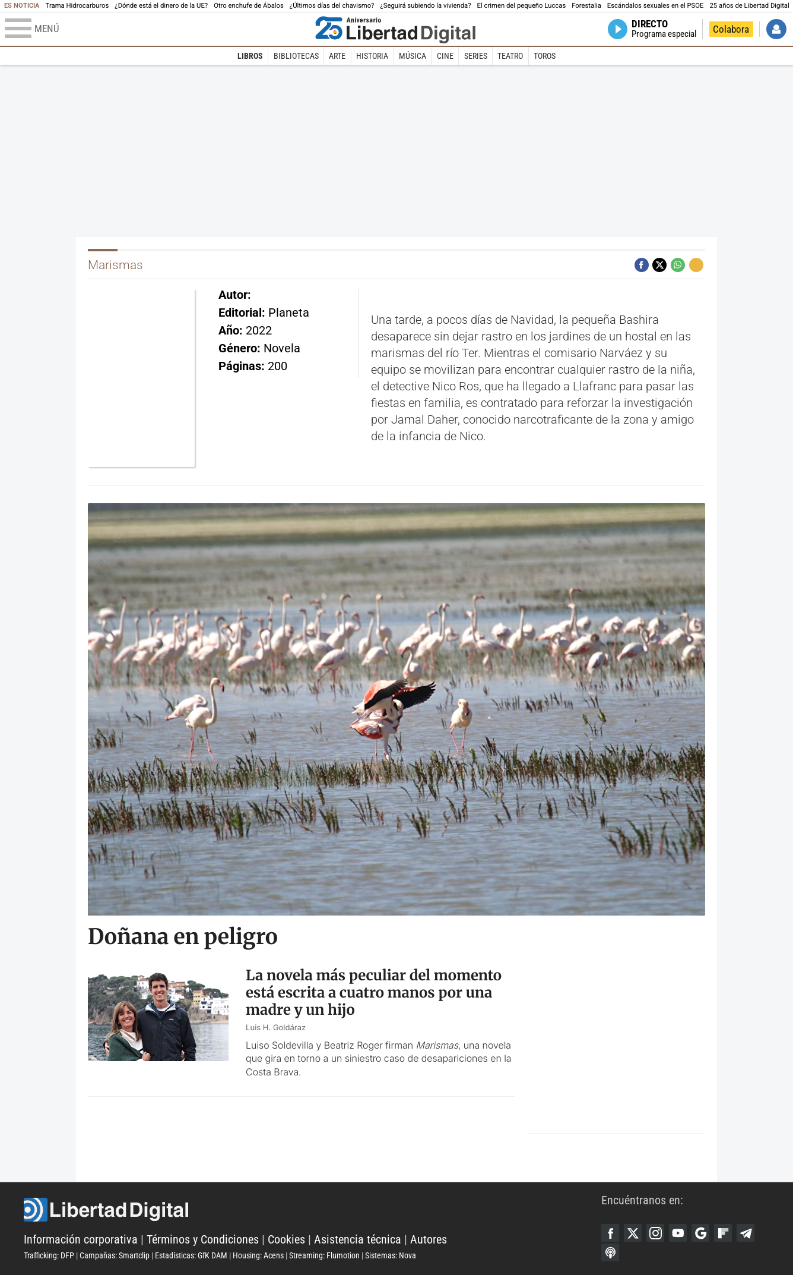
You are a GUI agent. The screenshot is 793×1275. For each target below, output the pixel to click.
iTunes (610, 1252)
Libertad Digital (312, 1210)
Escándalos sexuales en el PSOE (655, 6)
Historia (372, 56)
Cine (445, 56)
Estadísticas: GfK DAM (191, 1255)
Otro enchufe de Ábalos (249, 6)
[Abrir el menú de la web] (157, 29)
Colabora (731, 29)
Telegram (745, 1233)
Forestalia (586, 6)
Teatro (510, 56)
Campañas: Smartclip (115, 1255)
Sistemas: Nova (390, 1255)
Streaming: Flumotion (324, 1255)
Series (475, 56)
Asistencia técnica (357, 1239)
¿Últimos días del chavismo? (332, 6)
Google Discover (700, 1233)
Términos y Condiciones (203, 1239)
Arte (337, 56)
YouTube (678, 1233)
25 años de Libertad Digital (749, 6)
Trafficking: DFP (49, 1255)
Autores (428, 1239)
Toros (545, 56)
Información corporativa (81, 1239)
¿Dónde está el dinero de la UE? (161, 6)
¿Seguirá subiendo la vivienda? (425, 6)
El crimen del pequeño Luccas (521, 6)
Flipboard (723, 1233)
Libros (250, 56)
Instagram (655, 1233)
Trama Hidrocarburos (77, 6)
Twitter (633, 1233)
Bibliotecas (296, 56)
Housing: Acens (258, 1255)
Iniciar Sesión (776, 29)
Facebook (610, 1233)
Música (412, 56)
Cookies (286, 1239)
